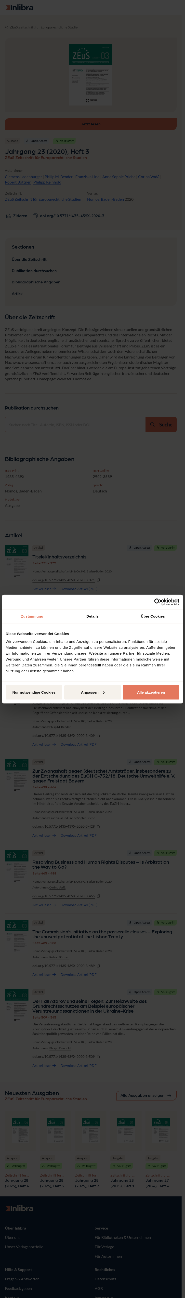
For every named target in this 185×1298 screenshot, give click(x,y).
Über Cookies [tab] (153, 616)
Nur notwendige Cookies (34, 692)
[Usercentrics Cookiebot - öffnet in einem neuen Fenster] (157, 602)
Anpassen (93, 692)
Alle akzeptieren (151, 692)
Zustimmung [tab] (32, 616)
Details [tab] (92, 616)
